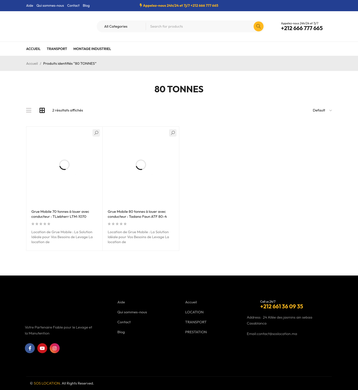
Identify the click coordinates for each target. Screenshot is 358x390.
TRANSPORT (196, 322)
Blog (86, 5)
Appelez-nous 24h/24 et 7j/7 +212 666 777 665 (180, 5)
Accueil (32, 63)
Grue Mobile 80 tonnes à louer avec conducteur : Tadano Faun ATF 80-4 (137, 214)
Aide (29, 5)
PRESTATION (196, 332)
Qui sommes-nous (50, 5)
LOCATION (194, 312)
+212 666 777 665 (302, 28)
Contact (73, 5)
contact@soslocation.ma (277, 333)
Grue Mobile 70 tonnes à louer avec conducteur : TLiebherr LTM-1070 (60, 214)
